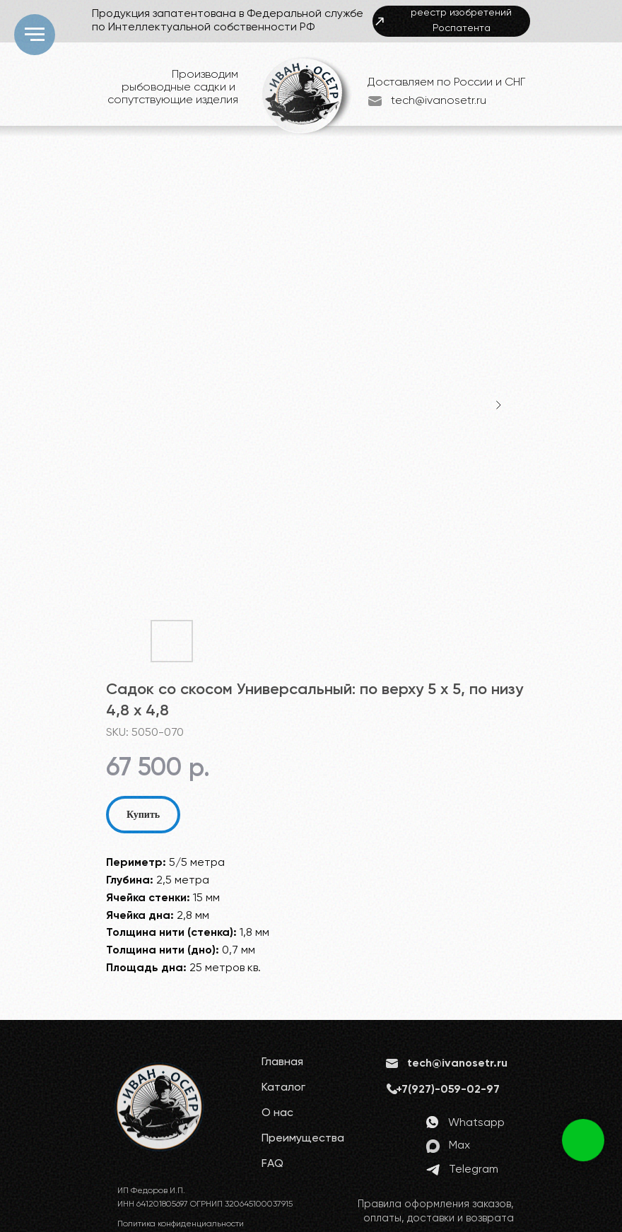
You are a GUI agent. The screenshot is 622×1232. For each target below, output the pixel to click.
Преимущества (303, 1138)
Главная (282, 1062)
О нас (277, 1113)
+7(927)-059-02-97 (448, 1090)
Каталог (283, 1087)
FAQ (272, 1164)
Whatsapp (476, 1123)
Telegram (473, 1169)
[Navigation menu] (35, 35)
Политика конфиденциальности (180, 1224)
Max (459, 1145)
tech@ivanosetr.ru (438, 101)
